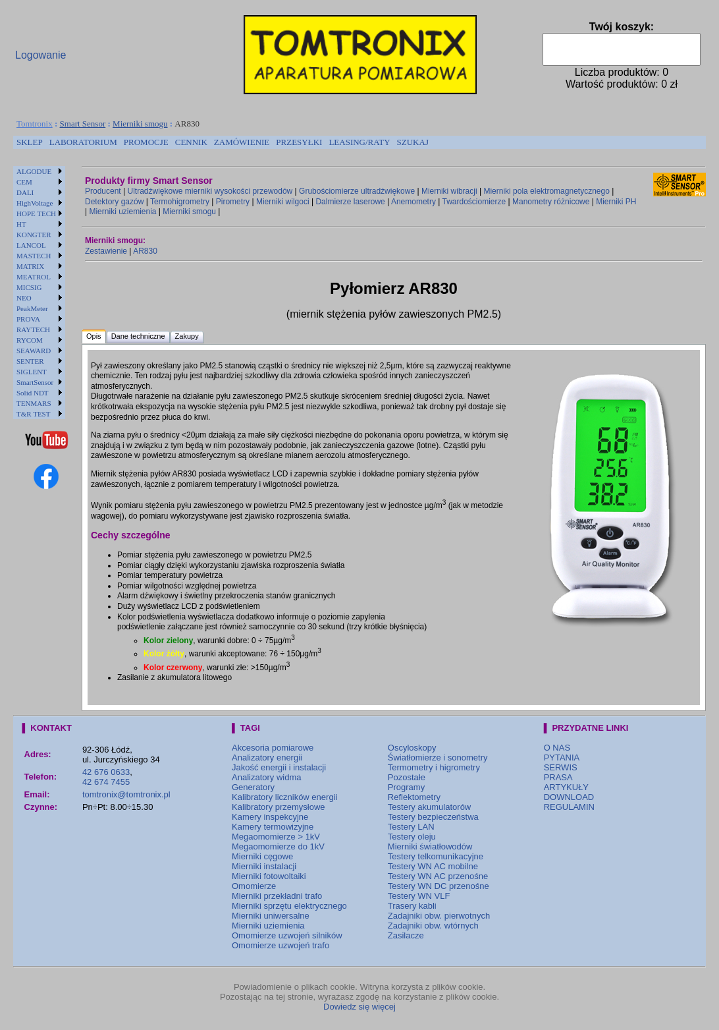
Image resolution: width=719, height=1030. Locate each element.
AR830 (145, 251)
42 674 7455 (106, 782)
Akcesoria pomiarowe (272, 748)
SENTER (30, 361)
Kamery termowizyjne (272, 827)
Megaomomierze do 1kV (278, 846)
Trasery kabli (412, 906)
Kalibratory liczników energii (284, 797)
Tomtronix (34, 124)
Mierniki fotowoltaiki (269, 876)
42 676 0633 (106, 772)
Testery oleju (412, 837)
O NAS (557, 748)
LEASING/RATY (359, 142)
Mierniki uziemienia (122, 211)
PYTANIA (562, 757)
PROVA (28, 319)
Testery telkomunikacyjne (435, 856)
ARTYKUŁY (566, 787)
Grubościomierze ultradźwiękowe (357, 191)
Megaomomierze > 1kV (276, 837)
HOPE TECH (36, 213)
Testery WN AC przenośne (438, 876)
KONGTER (33, 235)
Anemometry (413, 201)
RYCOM (29, 340)
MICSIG (29, 287)
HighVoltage (34, 203)
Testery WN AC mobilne (433, 866)
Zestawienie (106, 251)
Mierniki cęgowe (262, 856)
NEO (24, 298)
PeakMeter (32, 308)
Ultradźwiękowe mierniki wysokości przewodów (210, 191)
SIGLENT (31, 372)
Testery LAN (411, 827)
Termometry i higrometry (434, 767)
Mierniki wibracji (449, 191)
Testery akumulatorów (429, 807)
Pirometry (233, 201)
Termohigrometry (179, 201)
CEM (24, 182)
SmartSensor (34, 382)
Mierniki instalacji (264, 866)
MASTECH (33, 256)
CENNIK (191, 142)
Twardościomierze (474, 201)
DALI (25, 192)
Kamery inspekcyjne (270, 817)
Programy (406, 787)
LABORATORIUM (83, 142)
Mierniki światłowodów (430, 846)
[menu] (39, 292)
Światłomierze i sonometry (438, 757)
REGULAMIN (569, 807)
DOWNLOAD (569, 797)
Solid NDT (32, 393)
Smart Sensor (83, 124)
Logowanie (40, 55)
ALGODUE (33, 171)
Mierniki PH (616, 201)
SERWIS (560, 767)
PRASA (558, 777)
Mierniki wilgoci (282, 201)
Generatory (253, 787)
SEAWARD (33, 351)
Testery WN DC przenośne (438, 886)
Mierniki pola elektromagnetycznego (546, 191)
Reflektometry (414, 797)
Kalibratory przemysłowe (278, 807)
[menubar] (222, 142)
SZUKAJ (413, 142)
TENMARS (33, 403)
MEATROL (33, 277)
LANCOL (31, 245)
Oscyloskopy (412, 748)
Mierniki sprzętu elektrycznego (289, 906)
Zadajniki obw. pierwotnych (439, 916)
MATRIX (30, 266)
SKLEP (29, 142)
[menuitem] (29, 142)
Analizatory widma (267, 777)
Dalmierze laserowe (350, 201)
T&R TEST (33, 414)
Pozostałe (406, 777)
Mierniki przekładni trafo (277, 896)
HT (21, 224)
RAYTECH (33, 329)
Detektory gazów (114, 201)
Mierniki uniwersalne (270, 916)
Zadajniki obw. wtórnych (433, 925)
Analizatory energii (267, 757)
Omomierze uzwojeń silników (287, 935)
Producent (103, 191)
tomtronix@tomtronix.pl (126, 794)
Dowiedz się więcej (359, 1007)
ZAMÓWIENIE (241, 142)
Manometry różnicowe (550, 201)
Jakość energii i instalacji (279, 767)
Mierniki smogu (140, 124)
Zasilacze (406, 935)
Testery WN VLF (419, 896)
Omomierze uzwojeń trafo (280, 945)
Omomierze (254, 886)
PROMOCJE (146, 142)
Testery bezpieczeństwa (433, 817)
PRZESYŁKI (299, 142)
